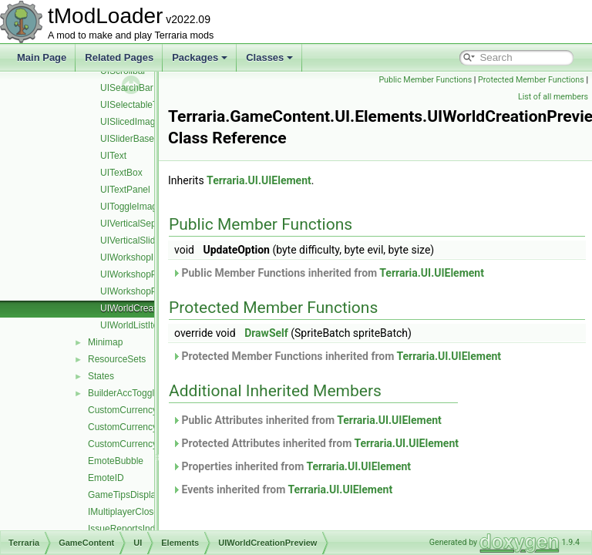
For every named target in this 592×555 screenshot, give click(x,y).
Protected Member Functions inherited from (375, 356)
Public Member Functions (537, 80)
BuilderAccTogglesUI (130, 393)
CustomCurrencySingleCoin (145, 427)
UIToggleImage (131, 206)
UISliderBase (127, 138)
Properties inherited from (329, 466)
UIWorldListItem (133, 325)
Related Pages (119, 57)
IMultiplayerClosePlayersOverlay (154, 511)
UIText (113, 155)
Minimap (105, 342)
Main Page (41, 57)
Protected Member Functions (458, 97)
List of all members (553, 97)
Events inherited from (320, 489)
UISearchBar (126, 87)
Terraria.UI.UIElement (297, 180)
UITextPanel (125, 189)
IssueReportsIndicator (133, 528)
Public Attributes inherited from (345, 420)
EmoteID (106, 478)
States (101, 376)
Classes (269, 57)
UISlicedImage (130, 121)
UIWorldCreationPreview (150, 308)
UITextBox (121, 172)
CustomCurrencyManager (140, 410)
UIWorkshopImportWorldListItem (167, 257)
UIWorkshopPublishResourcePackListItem (187, 274)
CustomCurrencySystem (138, 444)
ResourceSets (117, 359)
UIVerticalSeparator (140, 223)
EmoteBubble (115, 461)
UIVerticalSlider (131, 240)
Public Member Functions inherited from (366, 273)
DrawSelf (305, 333)
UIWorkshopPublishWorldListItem (168, 291)
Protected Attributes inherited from (353, 443)
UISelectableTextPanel (146, 104)
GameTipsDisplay (124, 494)
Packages (199, 57)
